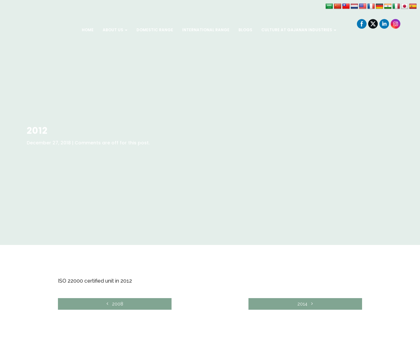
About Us (115, 30)
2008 (91, 303)
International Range (205, 30)
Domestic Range (154, 30)
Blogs (245, 30)
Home (88, 30)
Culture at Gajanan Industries (298, 30)
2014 (328, 303)
